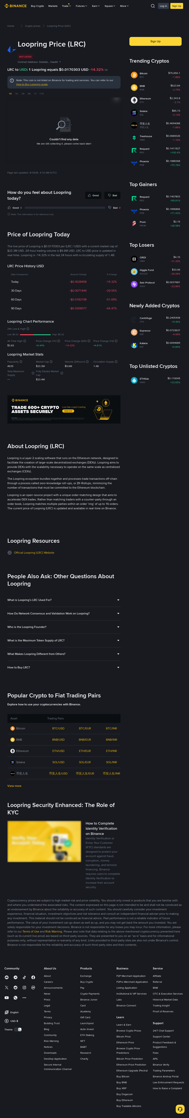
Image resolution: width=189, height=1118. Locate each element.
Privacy (48, 1017)
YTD (41, 93)
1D (10, 93)
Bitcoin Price (123, 1036)
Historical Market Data (165, 999)
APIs (155, 1058)
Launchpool (87, 1023)
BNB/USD (58, 740)
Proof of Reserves (163, 1011)
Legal (47, 1005)
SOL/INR (111, 762)
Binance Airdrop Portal (165, 1076)
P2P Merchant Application (131, 976)
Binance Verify (161, 1064)
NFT (82, 1041)
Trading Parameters (164, 1070)
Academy (85, 1011)
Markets (53, 6)
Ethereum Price (125, 1042)
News (47, 993)
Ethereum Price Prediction (131, 1064)
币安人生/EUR (85, 773)
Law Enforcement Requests (168, 1082)
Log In (163, 6)
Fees (156, 1052)
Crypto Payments (90, 993)
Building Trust (52, 1023)
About (47, 976)
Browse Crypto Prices (128, 1030)
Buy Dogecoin (124, 1094)
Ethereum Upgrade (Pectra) (132, 1070)
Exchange (86, 976)
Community (50, 1035)
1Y (35, 93)
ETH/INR (111, 751)
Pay (82, 987)
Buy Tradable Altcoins (128, 1106)
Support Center (161, 1036)
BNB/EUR (85, 740)
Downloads (50, 1052)
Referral (157, 981)
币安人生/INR (111, 773)
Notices (48, 1047)
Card (83, 1005)
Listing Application (126, 987)
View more (14, 786)
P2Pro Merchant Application (132, 981)
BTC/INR (111, 728)
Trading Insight (161, 1005)
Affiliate (157, 976)
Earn (96, 6)
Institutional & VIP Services (131, 993)
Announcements (53, 987)
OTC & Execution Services (168, 993)
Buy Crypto (37, 6)
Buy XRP (121, 1088)
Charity (84, 1058)
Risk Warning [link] (53, 931)
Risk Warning (51, 1041)
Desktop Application (55, 1058)
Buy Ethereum (124, 1100)
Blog (46, 1029)
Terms (47, 1011)
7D (16, 93)
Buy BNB (121, 1082)
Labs (119, 999)
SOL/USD (58, 762)
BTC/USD (58, 728)
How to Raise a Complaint (167, 1088)
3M (29, 93)
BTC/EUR (85, 728)
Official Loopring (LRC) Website (34, 553)
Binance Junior (88, 999)
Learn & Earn (123, 1024)
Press (47, 999)
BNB (155, 987)
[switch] (18, 1029)
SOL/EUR (85, 762)
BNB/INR (111, 740)
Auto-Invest (87, 1029)
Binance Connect (126, 1005)
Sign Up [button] (155, 41)
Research (85, 1052)
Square (110, 6)
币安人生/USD (58, 773)
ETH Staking (87, 1035)
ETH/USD (58, 751)
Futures (82, 6)
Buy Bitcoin (122, 1076)
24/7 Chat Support (163, 1030)
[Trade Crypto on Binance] (64, 410)
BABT (83, 1047)
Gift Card (85, 1017)
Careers (48, 981)
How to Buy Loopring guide (32, 84)
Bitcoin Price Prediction (129, 1058)
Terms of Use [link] (31, 931)
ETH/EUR (85, 751)
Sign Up (176, 6)
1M (22, 93)
